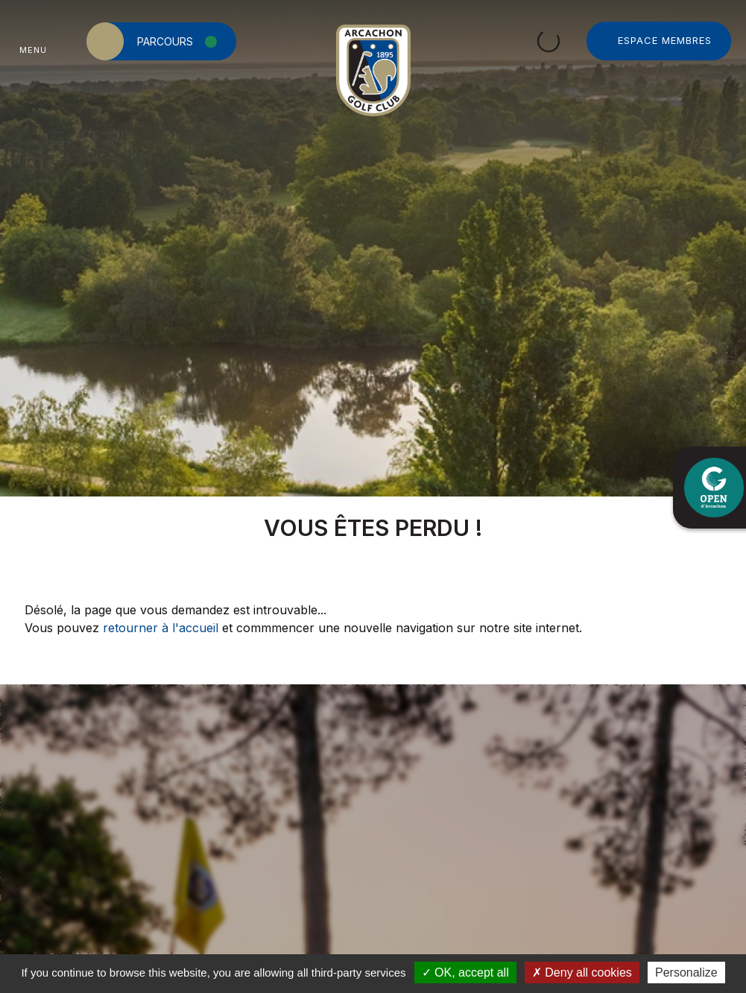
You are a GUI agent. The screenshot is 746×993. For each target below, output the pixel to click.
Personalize (686, 972)
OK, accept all (465, 972)
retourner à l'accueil (160, 627)
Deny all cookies (582, 972)
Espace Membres (665, 40)
